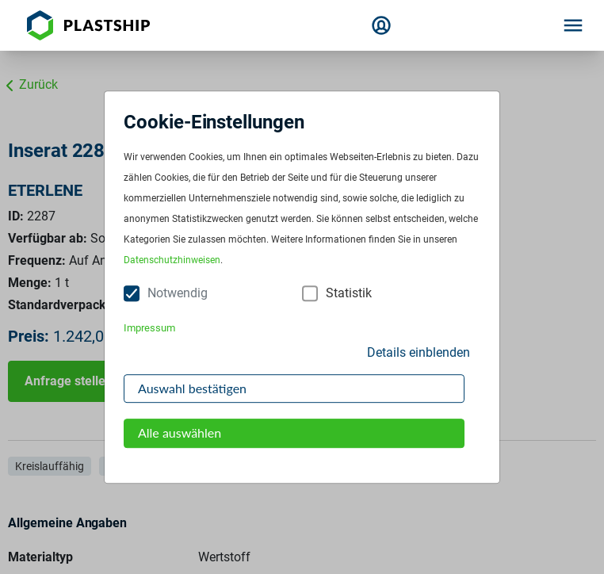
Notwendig (177, 293)
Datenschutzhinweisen (172, 260)
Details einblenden (418, 352)
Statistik (349, 293)
